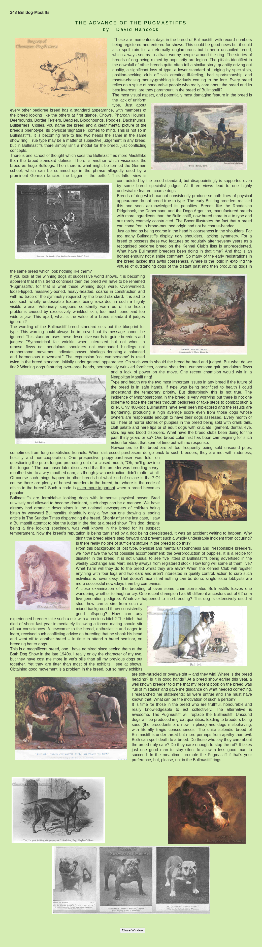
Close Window (132, 930)
